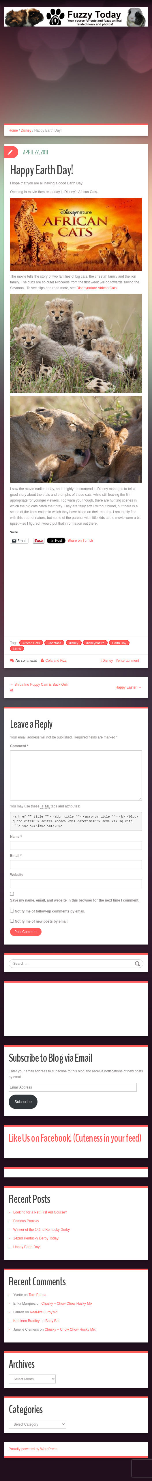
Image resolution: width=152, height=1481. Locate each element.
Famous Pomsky (26, 1235)
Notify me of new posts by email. (41, 921)
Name (16, 837)
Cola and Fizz (55, 661)
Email (16, 856)
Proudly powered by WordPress (33, 1463)
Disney (26, 130)
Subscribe (23, 1101)
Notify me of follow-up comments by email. (50, 911)
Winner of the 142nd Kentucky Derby (41, 1244)
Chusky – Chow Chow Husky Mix (66, 1318)
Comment (19, 746)
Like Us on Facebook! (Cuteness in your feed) (68, 1145)
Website (16, 875)
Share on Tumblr (80, 540)
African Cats (31, 643)
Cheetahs (54, 643)
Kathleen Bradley (26, 1335)
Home (13, 130)
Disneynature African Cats (97, 288)
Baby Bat (52, 1335)
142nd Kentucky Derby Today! (36, 1253)
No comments (26, 661)
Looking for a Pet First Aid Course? (40, 1227)
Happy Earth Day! (27, 1261)
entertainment (128, 661)
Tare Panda (37, 1309)
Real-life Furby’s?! (43, 1327)
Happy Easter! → (129, 687)
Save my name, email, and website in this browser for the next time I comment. (74, 900)
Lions (17, 648)
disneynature (95, 643)
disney (73, 643)
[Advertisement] (76, 81)
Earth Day (119, 643)
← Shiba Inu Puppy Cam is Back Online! (39, 687)
